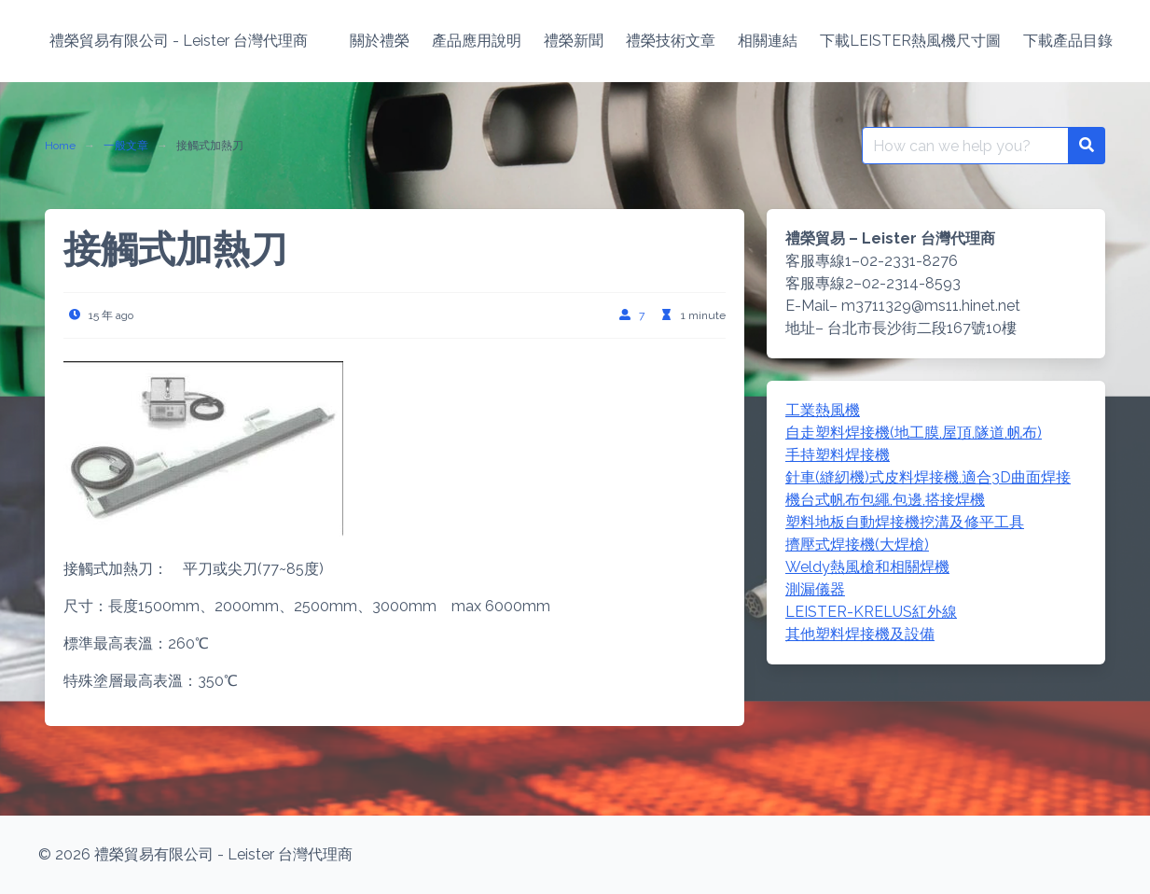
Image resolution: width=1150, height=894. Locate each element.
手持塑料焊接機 (837, 455)
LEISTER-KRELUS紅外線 (871, 612)
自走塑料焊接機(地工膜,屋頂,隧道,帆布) (913, 432)
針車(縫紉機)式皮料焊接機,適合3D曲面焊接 (928, 477)
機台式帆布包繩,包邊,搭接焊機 (885, 500)
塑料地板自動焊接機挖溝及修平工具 (904, 522)
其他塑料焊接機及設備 (860, 634)
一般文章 (126, 145)
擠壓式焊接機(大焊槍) (857, 544)
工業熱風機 (822, 410)
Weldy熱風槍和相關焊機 (867, 567)
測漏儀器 (815, 589)
